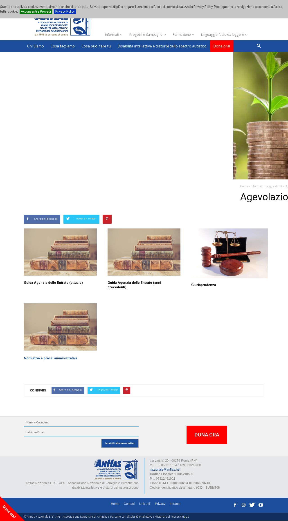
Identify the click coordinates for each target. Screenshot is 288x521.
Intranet (175, 503)
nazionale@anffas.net (165, 469)
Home (115, 503)
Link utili (145, 503)
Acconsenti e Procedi (36, 11)
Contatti (129, 503)
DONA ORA (206, 435)
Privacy (160, 503)
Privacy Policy (65, 11)
